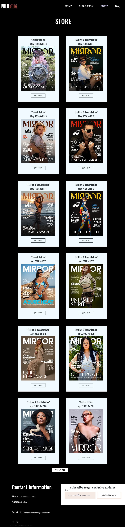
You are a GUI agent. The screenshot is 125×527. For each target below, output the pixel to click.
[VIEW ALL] (60, 470)
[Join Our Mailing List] (109, 495)
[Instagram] (17, 522)
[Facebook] (13, 522)
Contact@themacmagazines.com (36, 513)
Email (66, 490)
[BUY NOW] (38, 96)
